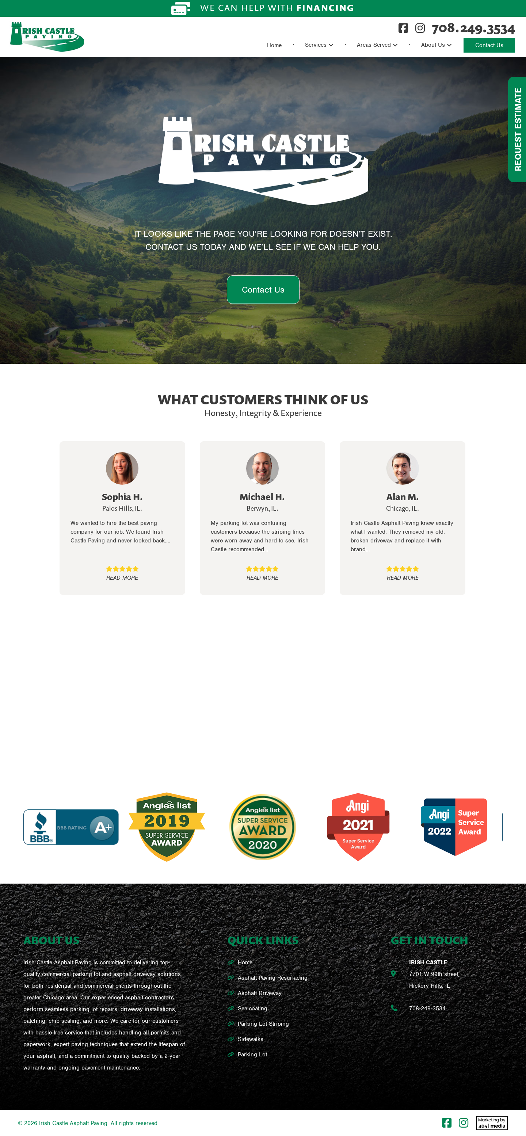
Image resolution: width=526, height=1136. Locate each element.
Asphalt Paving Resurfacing (273, 977)
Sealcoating (252, 1008)
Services (316, 45)
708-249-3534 (427, 1008)
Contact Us (489, 45)
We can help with (263, 8)
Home (274, 45)
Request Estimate (517, 129)
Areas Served (374, 45)
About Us (433, 45)
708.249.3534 (473, 27)
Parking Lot (252, 1054)
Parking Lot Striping (263, 1024)
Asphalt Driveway (260, 993)
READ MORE (122, 578)
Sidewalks (250, 1039)
